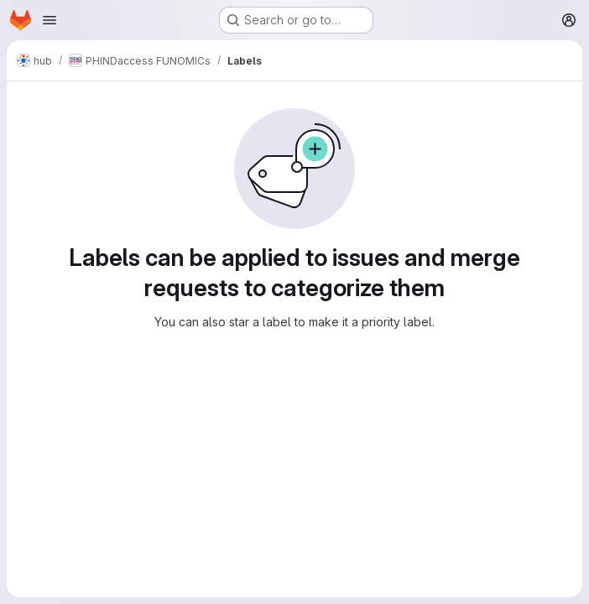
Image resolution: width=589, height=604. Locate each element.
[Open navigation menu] (49, 20)
